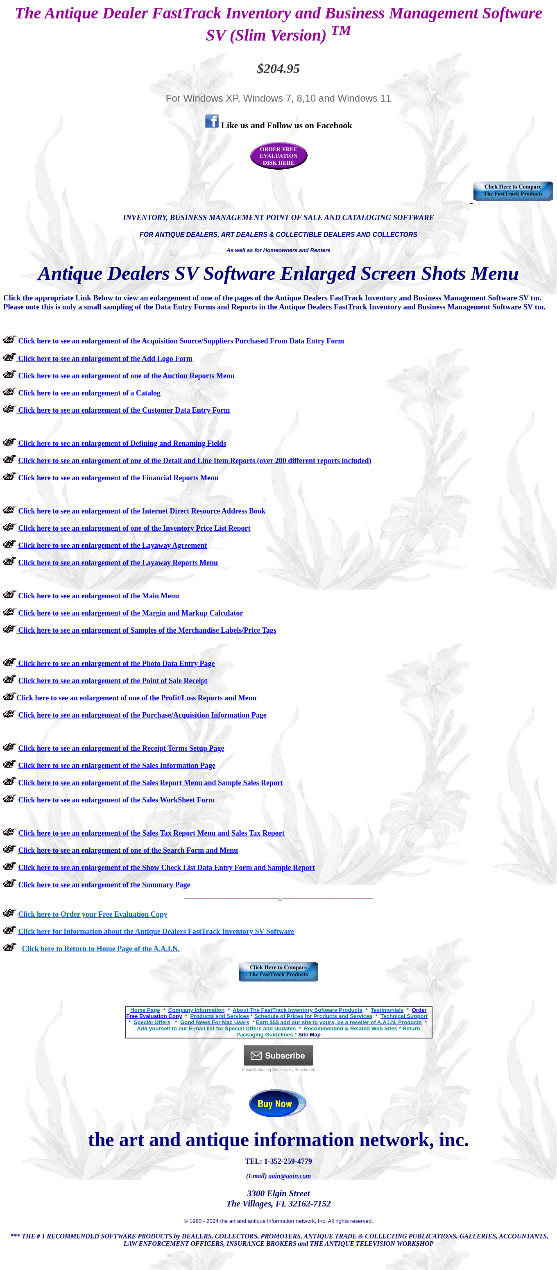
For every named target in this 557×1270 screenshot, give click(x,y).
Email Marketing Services (265, 1070)
